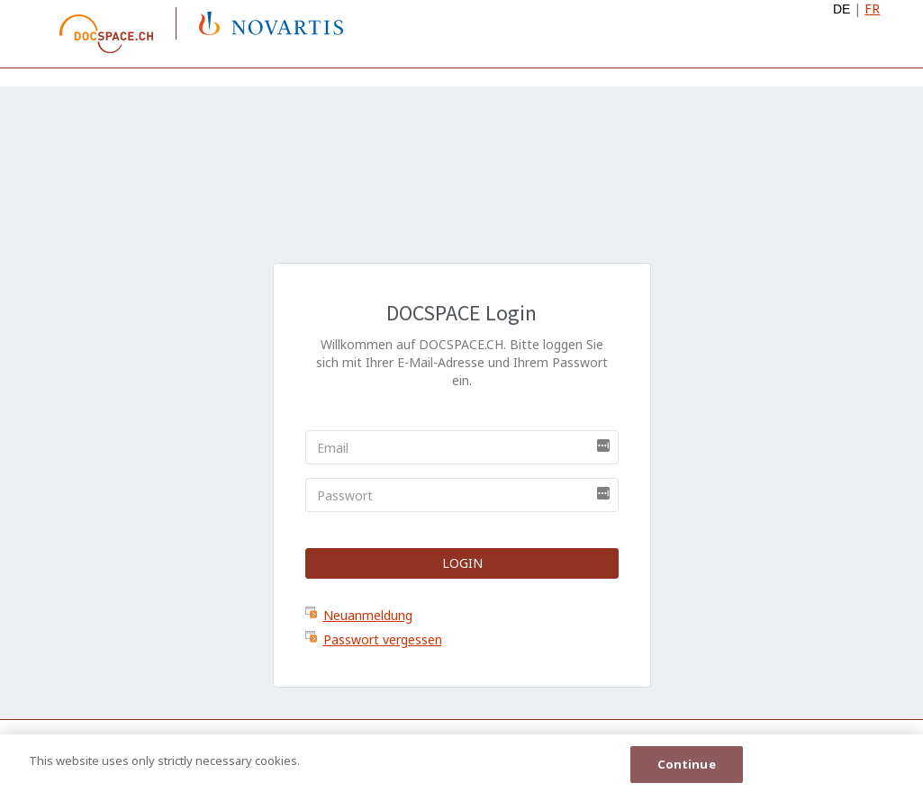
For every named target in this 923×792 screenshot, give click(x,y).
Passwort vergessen (382, 639)
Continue (686, 765)
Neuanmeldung (367, 615)
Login (461, 563)
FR (872, 8)
